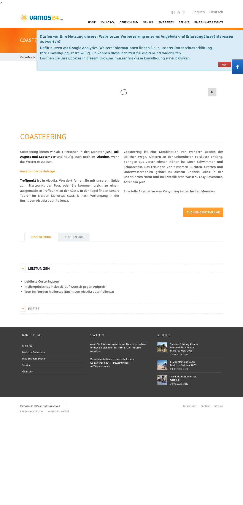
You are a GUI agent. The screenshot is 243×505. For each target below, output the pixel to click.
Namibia (148, 22)
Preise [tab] (34, 308)
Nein (224, 64)
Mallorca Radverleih (33, 352)
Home (92, 22)
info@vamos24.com (31, 411)
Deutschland (129, 22)
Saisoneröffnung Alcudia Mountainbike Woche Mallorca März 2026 (184, 347)
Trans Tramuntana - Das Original (183, 378)
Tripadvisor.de (102, 366)
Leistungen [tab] (39, 268)
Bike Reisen (166, 22)
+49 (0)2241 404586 (58, 411)
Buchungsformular (203, 212)
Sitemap (218, 406)
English (198, 12)
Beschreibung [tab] (41, 237)
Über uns (27, 371)
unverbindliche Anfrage (37, 171)
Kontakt (205, 406)
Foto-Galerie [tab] (73, 237)
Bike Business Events (208, 22)
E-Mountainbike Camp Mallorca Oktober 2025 (183, 363)
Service (184, 22)
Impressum (189, 406)
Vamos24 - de (27, 57)
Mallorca (108, 22)
